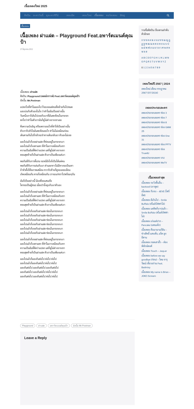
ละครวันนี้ (38, 15)
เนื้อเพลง (94, 15)
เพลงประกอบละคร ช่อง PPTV (156, 144)
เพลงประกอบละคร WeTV (154, 162)
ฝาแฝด (41, 325)
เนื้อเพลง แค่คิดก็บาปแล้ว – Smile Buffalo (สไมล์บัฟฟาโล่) (154, 212)
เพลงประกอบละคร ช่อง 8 (154, 122)
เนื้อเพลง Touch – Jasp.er (154, 250)
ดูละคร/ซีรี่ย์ (52, 15)
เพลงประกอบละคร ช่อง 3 (154, 112)
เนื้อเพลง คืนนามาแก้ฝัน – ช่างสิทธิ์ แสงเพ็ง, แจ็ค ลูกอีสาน (154, 233)
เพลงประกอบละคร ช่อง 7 (154, 117)
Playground (27, 325)
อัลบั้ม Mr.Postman (82, 325)
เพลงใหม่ (82, 15)
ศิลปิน (27, 15)
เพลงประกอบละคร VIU (153, 157)
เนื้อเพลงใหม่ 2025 (37, 6)
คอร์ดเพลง (107, 15)
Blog (117, 15)
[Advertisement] (77, 71)
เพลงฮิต (68, 15)
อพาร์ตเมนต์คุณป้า (59, 325)
